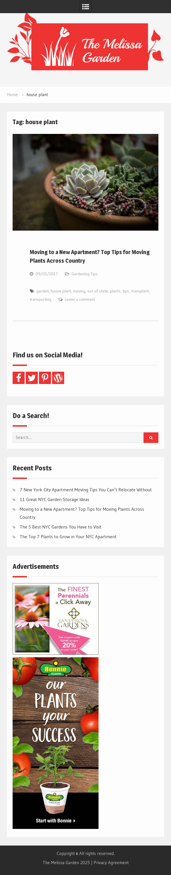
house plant (61, 291)
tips (126, 291)
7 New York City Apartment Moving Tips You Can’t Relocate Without (86, 489)
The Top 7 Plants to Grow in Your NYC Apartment (68, 536)
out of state (97, 291)
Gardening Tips (85, 273)
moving (79, 291)
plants (115, 291)
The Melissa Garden (61, 862)
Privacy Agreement (111, 862)
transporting (40, 299)
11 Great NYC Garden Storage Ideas (54, 499)
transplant (140, 291)
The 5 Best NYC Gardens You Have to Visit (60, 527)
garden (42, 291)
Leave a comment (80, 299)
